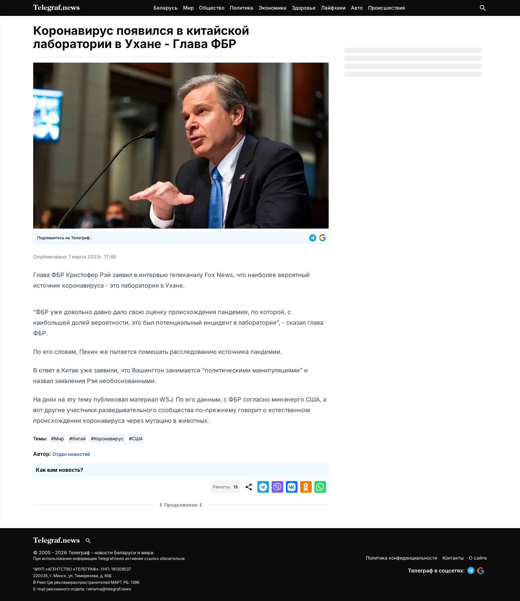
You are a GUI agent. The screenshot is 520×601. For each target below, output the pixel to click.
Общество (212, 8)
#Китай (77, 438)
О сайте (478, 558)
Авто (357, 8)
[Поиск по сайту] (483, 8)
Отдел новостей (71, 454)
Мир (188, 8)
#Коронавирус (107, 438)
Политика (241, 8)
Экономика (273, 8)
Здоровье (304, 8)
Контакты (453, 558)
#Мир (57, 438)
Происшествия (386, 8)
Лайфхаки (333, 8)
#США (136, 438)
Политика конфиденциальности (401, 558)
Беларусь (166, 8)
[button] (314, 238)
